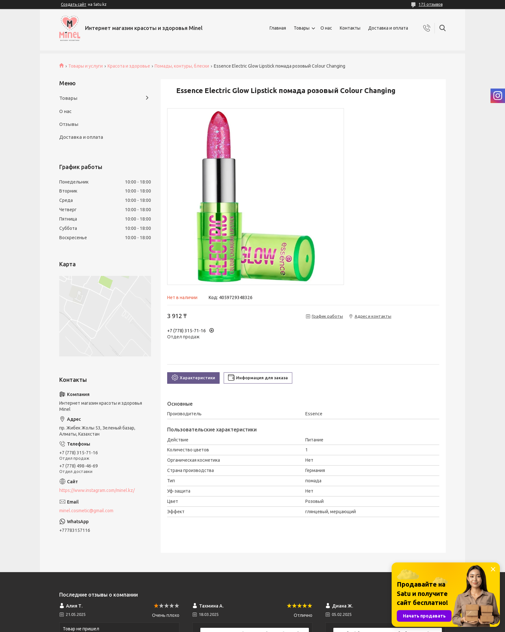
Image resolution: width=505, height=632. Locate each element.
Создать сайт (73, 4)
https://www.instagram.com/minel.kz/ (97, 490)
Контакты (350, 28)
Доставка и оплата (388, 28)
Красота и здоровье (129, 66)
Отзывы (68, 124)
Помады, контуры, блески (182, 66)
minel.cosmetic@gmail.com (86, 510)
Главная (278, 28)
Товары (302, 28)
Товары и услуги (85, 66)
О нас (326, 28)
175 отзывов (431, 4)
